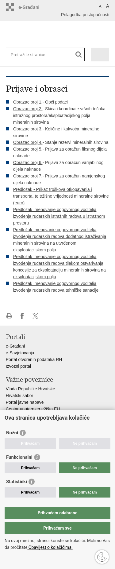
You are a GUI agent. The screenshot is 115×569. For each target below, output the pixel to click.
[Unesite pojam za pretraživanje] (33, 54)
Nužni (12, 433)
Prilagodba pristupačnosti (85, 14)
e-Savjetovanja (20, 352)
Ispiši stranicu (9, 316)
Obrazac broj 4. (28, 142)
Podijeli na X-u (35, 316)
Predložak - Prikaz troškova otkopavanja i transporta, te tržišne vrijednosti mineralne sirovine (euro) (61, 196)
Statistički (16, 481)
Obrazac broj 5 (27, 149)
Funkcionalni (19, 457)
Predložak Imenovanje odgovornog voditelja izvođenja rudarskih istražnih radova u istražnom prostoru (59, 216)
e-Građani (15, 346)
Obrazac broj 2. (28, 108)
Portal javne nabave (25, 402)
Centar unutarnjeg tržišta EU (33, 409)
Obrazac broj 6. (28, 162)
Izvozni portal (18, 366)
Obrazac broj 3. (28, 128)
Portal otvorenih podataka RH (34, 359)
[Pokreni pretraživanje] (78, 54)
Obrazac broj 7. (28, 175)
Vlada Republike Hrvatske (30, 388)
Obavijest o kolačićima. (49, 547)
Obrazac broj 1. (28, 102)
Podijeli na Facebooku (22, 316)
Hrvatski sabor (19, 395)
